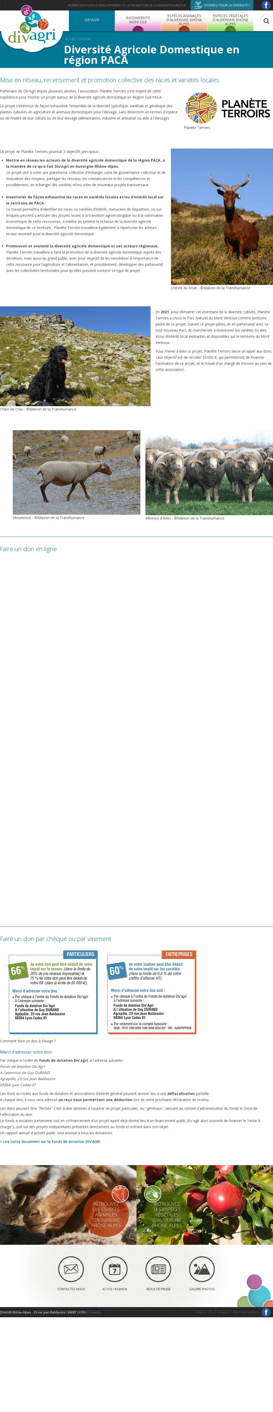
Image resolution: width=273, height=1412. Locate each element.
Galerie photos (202, 1273)
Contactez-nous (71, 1273)
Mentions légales (245, 1312)
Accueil (70, 39)
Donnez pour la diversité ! (222, 5)
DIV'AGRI (85, 39)
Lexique (222, 1312)
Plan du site (204, 1312)
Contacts (94, 1312)
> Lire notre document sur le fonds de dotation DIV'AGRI (50, 1141)
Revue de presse (158, 1273)
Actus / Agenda (115, 1273)
